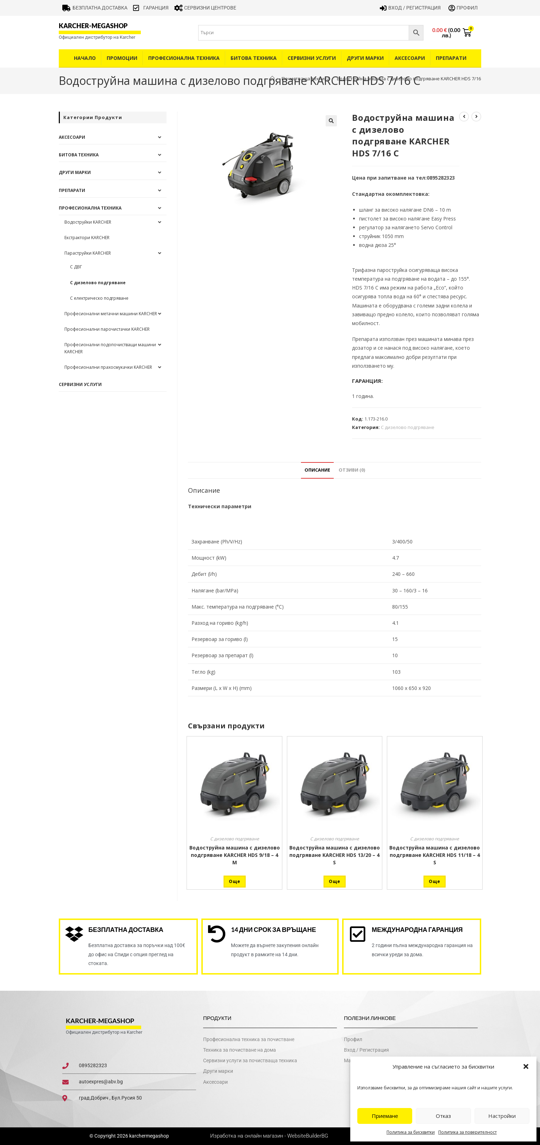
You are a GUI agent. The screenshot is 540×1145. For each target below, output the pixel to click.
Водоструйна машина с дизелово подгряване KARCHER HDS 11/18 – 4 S (434, 855)
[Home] (272, 78)
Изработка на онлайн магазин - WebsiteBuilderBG (269, 1136)
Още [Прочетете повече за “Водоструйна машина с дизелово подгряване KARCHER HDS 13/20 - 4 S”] (334, 881)
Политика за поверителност (467, 1132)
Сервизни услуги (312, 58)
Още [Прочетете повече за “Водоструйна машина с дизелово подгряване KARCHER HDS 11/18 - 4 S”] (434, 881)
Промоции (122, 58)
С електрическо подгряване (99, 298)
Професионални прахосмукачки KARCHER (108, 367)
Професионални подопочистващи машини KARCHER (110, 348)
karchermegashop (148, 1136)
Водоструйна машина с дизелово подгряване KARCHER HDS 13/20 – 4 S (334, 855)
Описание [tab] (317, 470)
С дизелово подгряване (407, 427)
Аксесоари (410, 58)
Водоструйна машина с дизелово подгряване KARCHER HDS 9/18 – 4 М (234, 855)
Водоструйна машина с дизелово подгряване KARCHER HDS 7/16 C (411, 78)
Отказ (443, 1115)
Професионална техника (184, 58)
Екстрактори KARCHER (86, 238)
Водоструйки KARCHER (87, 222)
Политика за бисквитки (411, 1132)
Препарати (451, 58)
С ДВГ (76, 267)
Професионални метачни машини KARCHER (110, 314)
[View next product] (476, 117)
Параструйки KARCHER (87, 253)
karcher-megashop (93, 26)
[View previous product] (464, 117)
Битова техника (254, 58)
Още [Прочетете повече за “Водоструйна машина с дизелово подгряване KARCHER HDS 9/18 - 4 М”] (234, 881)
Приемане (385, 1115)
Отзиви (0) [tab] (352, 470)
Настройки (502, 1115)
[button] (525, 1066)
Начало (85, 58)
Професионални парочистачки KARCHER (107, 329)
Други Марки (365, 58)
